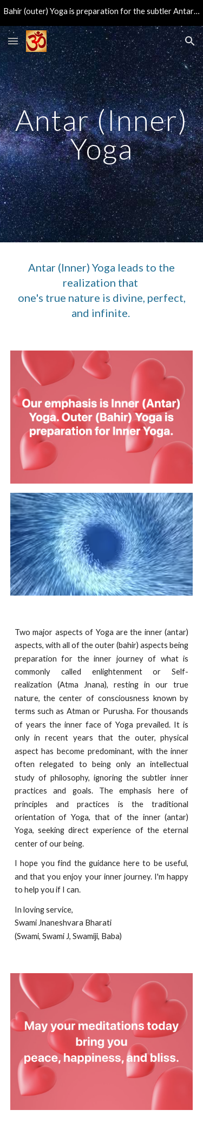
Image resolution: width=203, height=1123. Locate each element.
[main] (101, 134)
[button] (13, 41)
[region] (101, 13)
